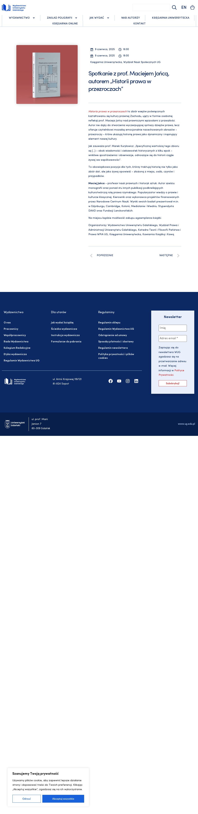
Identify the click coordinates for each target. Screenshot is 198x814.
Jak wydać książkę (62, 322)
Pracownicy (11, 329)
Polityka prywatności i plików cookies (116, 356)
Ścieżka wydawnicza (64, 329)
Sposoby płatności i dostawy (116, 341)
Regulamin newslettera (113, 348)
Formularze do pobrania (66, 341)
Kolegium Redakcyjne (17, 348)
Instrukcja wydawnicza (65, 335)
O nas (7, 322)
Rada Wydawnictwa (16, 341)
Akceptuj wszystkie (63, 798)
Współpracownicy (15, 335)
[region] (48, 787)
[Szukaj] (174, 7)
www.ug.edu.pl (186, 424)
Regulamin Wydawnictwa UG (22, 360)
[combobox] (151, 7)
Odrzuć (26, 798)
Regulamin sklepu (109, 322)
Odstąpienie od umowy (112, 335)
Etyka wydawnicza (15, 354)
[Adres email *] (173, 338)
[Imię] (173, 328)
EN (183, 8)
